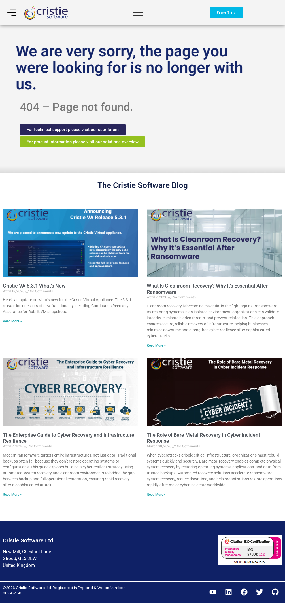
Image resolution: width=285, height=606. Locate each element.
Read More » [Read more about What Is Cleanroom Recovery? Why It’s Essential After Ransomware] (156, 347)
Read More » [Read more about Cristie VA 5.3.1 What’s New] (12, 324)
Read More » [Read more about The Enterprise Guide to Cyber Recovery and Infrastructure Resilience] (12, 497)
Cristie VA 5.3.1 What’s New (34, 288)
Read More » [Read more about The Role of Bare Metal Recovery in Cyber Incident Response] (156, 497)
